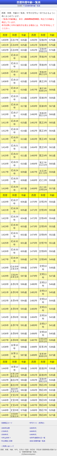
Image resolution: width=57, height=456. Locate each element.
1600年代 (33, 431)
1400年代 (33, 434)
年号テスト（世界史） (37, 423)
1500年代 (4, 434)
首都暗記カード (6, 423)
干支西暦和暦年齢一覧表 (31, 6)
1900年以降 (5, 428)
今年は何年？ (6, 438)
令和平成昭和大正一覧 (37, 438)
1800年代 (33, 428)
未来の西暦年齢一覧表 (37, 441)
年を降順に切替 (6, 441)
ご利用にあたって (7, 446)
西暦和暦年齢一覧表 (28, 2)
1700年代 (4, 431)
